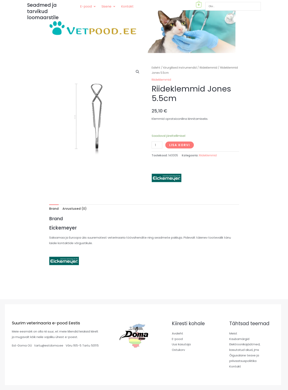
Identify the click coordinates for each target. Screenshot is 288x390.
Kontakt (127, 6)
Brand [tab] (54, 209)
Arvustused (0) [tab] (74, 209)
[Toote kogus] (157, 145)
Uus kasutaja (181, 344)
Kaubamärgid (239, 339)
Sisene (108, 6)
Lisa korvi (179, 145)
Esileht (156, 68)
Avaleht (177, 333)
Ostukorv (178, 350)
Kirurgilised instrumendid (180, 68)
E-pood (88, 6)
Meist (233, 333)
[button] (88, 6)
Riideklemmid (208, 68)
